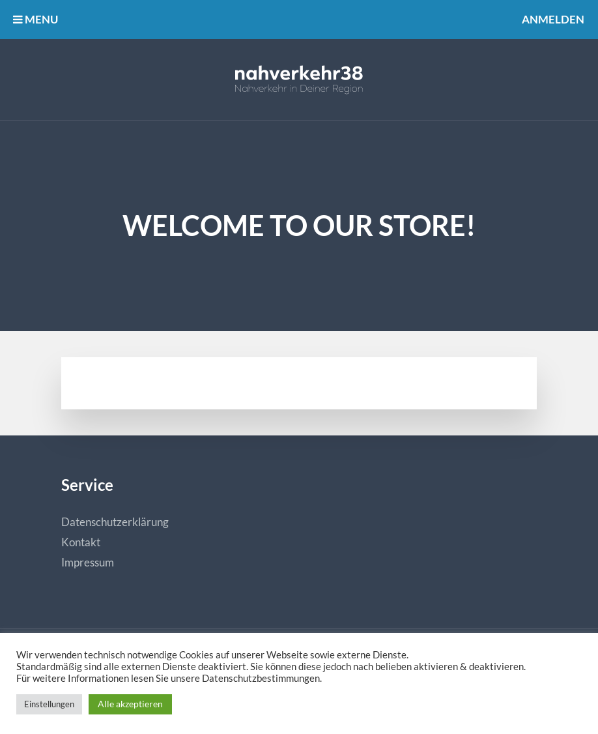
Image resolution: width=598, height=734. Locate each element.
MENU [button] (35, 19)
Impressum (87, 562)
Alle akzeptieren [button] (130, 703)
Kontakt (80, 542)
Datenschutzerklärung (115, 522)
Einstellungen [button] (49, 704)
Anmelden (553, 19)
